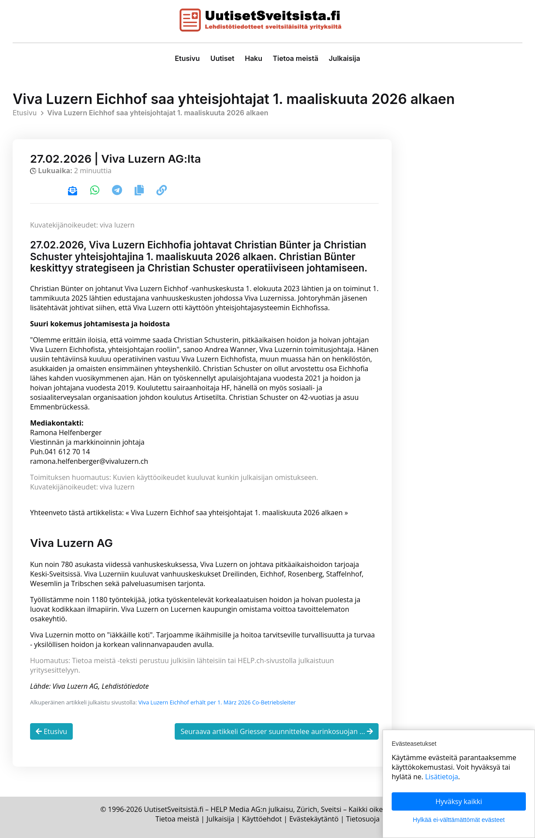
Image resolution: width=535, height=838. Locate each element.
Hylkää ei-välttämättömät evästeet (459, 819)
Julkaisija (344, 58)
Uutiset (222, 58)
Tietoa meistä (295, 58)
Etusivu (187, 58)
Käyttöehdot (262, 819)
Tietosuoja (362, 819)
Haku (253, 58)
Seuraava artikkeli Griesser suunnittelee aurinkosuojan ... (276, 731)
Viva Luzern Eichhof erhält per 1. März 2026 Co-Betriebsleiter (217, 702)
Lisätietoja (441, 776)
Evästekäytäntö (314, 819)
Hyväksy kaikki (458, 801)
